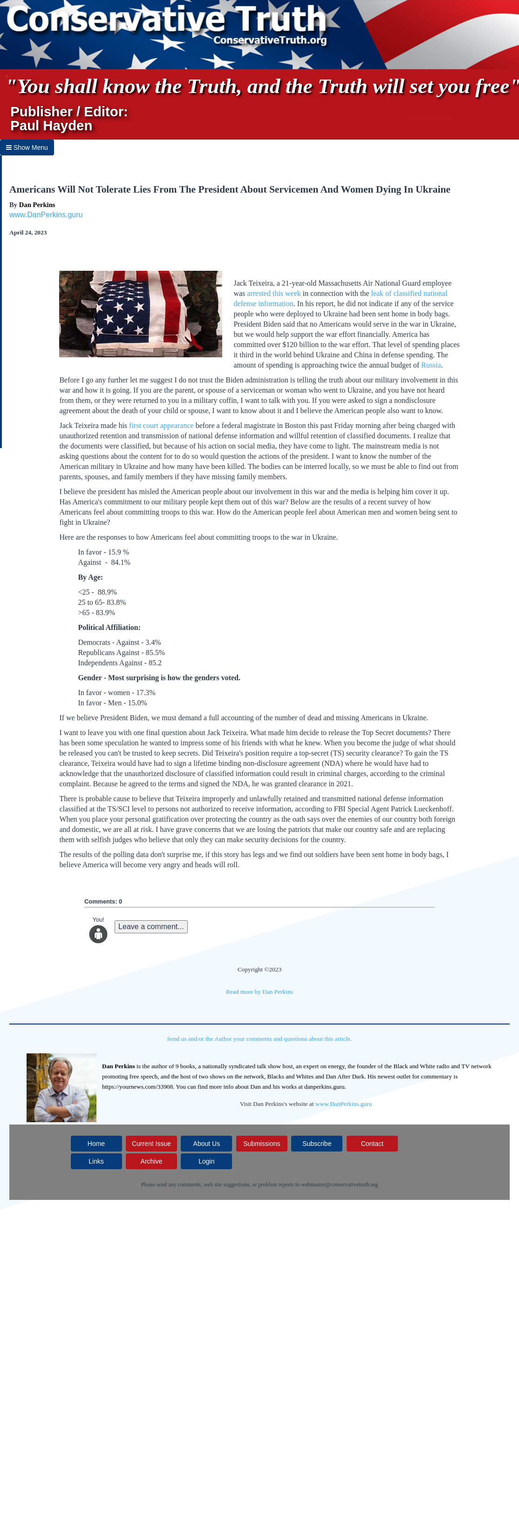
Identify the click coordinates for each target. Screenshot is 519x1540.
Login (206, 1161)
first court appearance (161, 425)
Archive (152, 1161)
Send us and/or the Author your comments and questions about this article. (259, 1038)
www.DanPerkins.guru (45, 215)
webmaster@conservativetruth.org (339, 1184)
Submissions (261, 1143)
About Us (206, 1143)
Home (96, 1143)
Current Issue (151, 1143)
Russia (431, 365)
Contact (372, 1143)
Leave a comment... (151, 927)
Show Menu (27, 147)
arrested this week (274, 293)
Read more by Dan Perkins (259, 991)
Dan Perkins (37, 204)
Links (96, 1161)
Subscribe (316, 1143)
